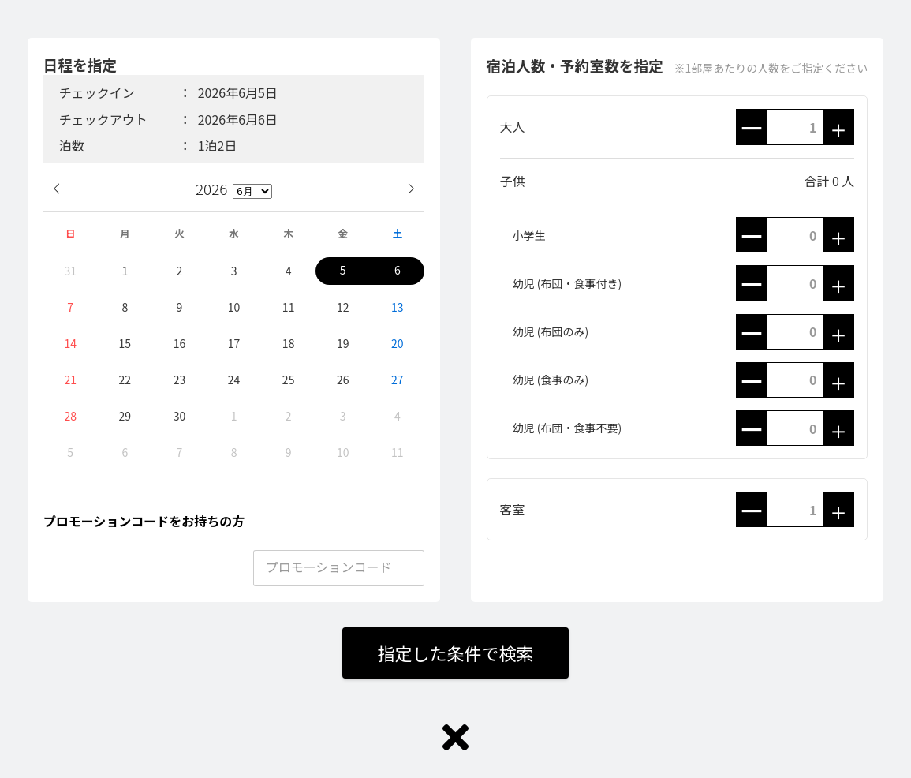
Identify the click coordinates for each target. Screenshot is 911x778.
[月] (252, 191)
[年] (214, 188)
